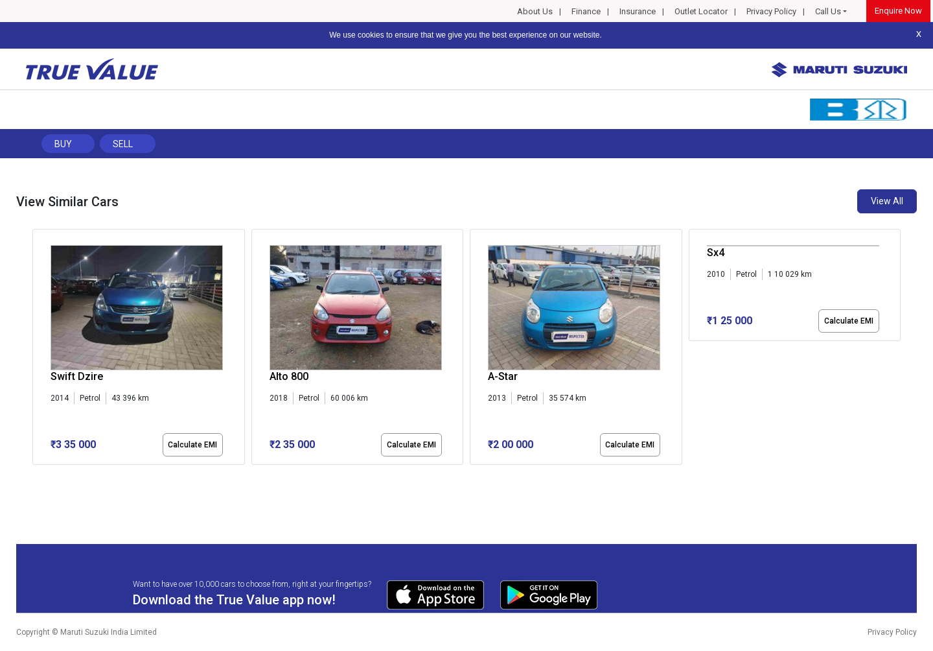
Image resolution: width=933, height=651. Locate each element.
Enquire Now (898, 11)
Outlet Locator (701, 11)
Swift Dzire (77, 376)
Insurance (637, 11)
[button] (36, 476)
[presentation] (39, 349)
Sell (123, 144)
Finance (586, 11)
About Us (535, 11)
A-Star (503, 376)
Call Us (828, 11)
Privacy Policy (771, 11)
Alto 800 (289, 376)
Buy (63, 144)
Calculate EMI (192, 444)
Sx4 (715, 252)
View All (887, 201)
